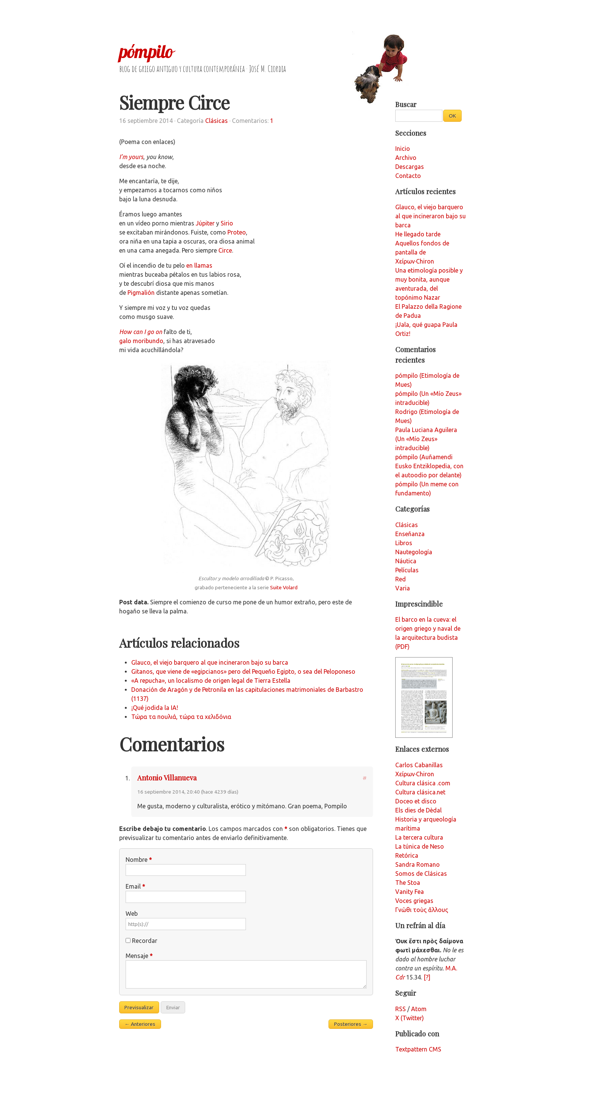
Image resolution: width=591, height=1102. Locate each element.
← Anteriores (139, 1024)
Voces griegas (414, 900)
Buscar (405, 104)
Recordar (144, 940)
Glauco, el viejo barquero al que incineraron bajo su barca (209, 662)
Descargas (409, 166)
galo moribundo (141, 340)
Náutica (405, 561)
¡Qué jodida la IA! (154, 707)
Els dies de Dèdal (418, 810)
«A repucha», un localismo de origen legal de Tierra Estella (210, 680)
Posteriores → (351, 1024)
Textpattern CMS (418, 1049)
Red (400, 579)
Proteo (236, 232)
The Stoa (407, 882)
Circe (225, 250)
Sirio (227, 223)
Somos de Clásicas (421, 873)
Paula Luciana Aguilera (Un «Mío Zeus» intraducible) (426, 438)
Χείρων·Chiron (414, 774)
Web (132, 913)
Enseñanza (410, 533)
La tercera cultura (419, 837)
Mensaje (139, 955)
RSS (400, 1008)
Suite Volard (284, 587)
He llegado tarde (418, 234)
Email (135, 886)
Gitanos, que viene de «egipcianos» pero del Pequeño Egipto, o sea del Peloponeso (243, 671)
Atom (419, 1008)
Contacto (408, 175)
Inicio (402, 148)
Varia (402, 588)
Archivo (405, 157)
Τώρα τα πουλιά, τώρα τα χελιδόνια (181, 716)
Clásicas (216, 120)
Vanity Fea (409, 891)
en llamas (199, 265)
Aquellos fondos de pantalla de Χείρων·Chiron (422, 252)
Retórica (406, 855)
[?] (427, 977)
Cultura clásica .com (422, 783)
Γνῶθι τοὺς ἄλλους (421, 909)
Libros (403, 543)
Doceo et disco (415, 801)
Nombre (139, 859)
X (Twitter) (409, 1018)
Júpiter (205, 223)
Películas (407, 570)
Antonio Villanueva (166, 777)
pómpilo (146, 51)
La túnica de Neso (419, 846)
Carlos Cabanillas (419, 765)
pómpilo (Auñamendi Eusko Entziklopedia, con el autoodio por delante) (429, 466)
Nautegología (413, 552)
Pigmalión (141, 292)
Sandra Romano (417, 864)
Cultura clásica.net (420, 792)
